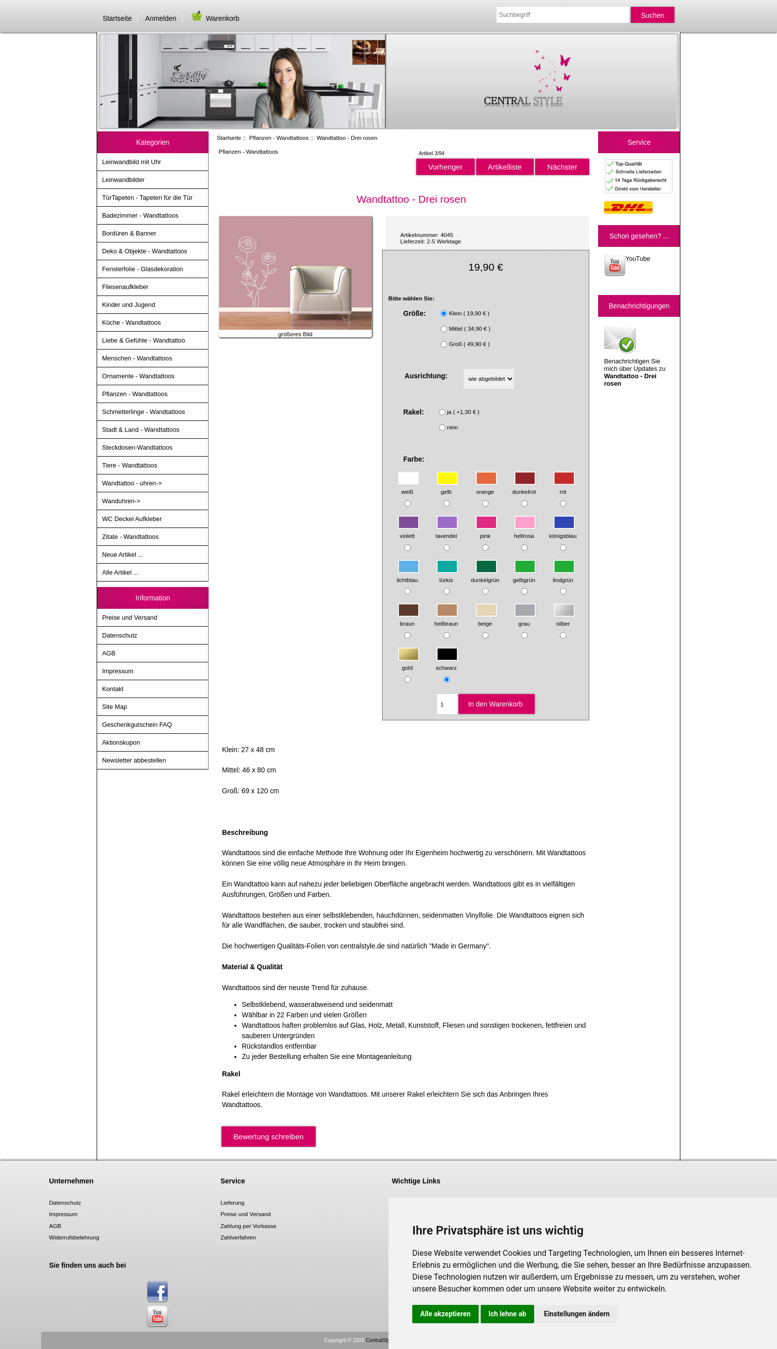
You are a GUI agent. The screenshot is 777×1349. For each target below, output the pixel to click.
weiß (408, 487)
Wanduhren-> (121, 501)
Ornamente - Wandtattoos (138, 376)
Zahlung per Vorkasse (249, 1226)
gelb (447, 487)
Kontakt (112, 689)
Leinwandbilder (123, 179)
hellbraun (447, 619)
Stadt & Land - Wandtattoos (140, 429)
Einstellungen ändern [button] (577, 1314)
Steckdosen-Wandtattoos (137, 447)
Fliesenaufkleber (125, 287)
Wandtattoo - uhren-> (132, 483)
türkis (447, 575)
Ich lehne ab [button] (507, 1314)
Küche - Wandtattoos (131, 322)
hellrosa (525, 531)
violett (408, 531)
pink (486, 531)
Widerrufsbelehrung (74, 1237)
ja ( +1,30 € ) (463, 412)
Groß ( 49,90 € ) (469, 344)
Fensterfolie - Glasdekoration (142, 269)
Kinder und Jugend (128, 304)
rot (564, 487)
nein (452, 427)
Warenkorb (214, 18)
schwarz (447, 663)
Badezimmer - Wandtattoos (140, 215)
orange (486, 487)
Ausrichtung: (426, 376)
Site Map (114, 706)
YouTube (627, 265)
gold (408, 663)
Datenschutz (119, 635)
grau (525, 619)
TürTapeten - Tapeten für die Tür (147, 197)
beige (486, 619)
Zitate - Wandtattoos (130, 536)
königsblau (562, 531)
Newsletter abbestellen (134, 760)
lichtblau (408, 575)
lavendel (447, 531)
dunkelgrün (485, 575)
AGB (108, 653)
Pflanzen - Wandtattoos (279, 137)
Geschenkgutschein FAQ (137, 724)
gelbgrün (524, 575)
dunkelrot (524, 487)
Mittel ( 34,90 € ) (470, 328)
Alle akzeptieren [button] (445, 1314)
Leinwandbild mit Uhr (131, 162)
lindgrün (564, 575)
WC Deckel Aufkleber (132, 519)
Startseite (117, 18)
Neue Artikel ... (122, 554)
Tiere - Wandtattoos (129, 465)
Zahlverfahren (238, 1237)
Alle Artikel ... (120, 572)
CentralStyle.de (383, 1340)
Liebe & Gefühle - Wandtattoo (143, 340)
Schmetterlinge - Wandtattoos (143, 411)
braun (408, 619)
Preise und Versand (129, 617)
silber (564, 619)
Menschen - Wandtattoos (137, 358)
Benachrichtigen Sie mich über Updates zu (635, 355)
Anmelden (160, 18)
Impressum (117, 671)
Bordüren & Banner (129, 233)
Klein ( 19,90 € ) (469, 313)
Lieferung (232, 1202)
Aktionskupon (121, 742)
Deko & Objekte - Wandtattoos (144, 251)
